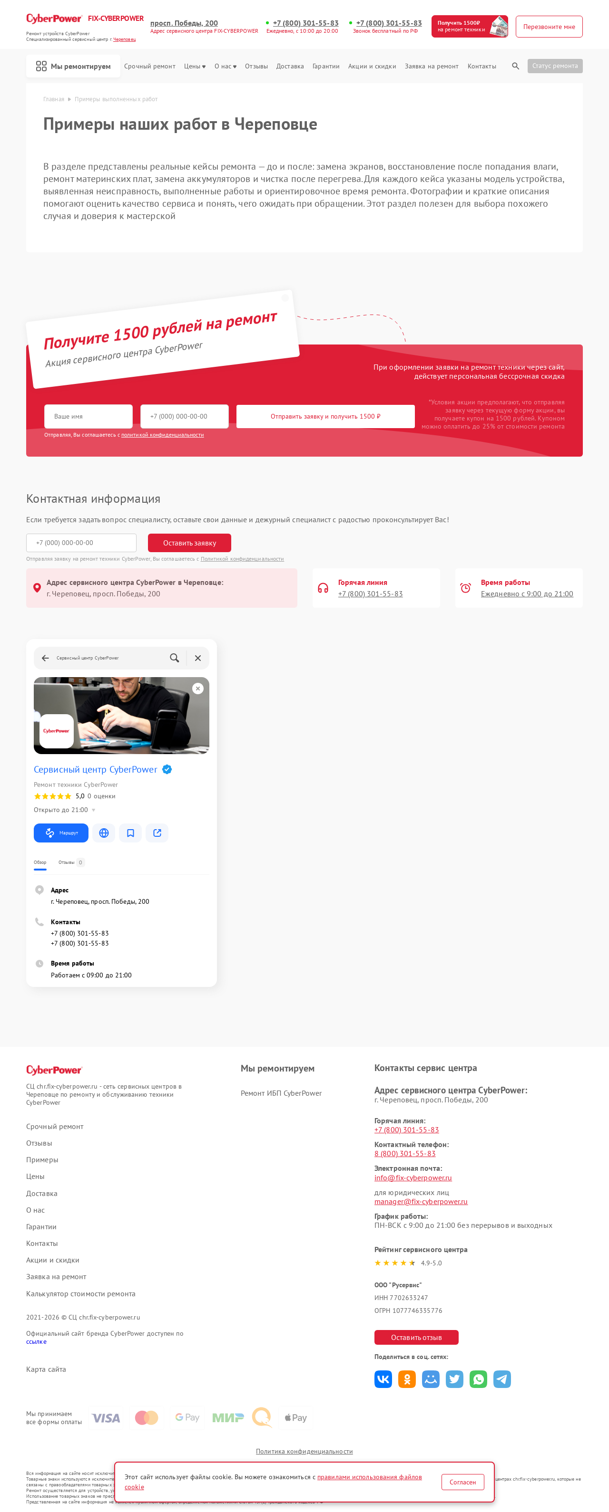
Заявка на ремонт (432, 66)
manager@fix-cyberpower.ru (421, 1201)
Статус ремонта (555, 65)
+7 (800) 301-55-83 (306, 23)
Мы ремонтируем (73, 66)
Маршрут (61, 833)
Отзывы (256, 66)
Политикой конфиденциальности (243, 558)
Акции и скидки (372, 66)
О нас (226, 66)
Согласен (463, 1482)
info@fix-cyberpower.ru (413, 1177)
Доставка (290, 66)
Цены (195, 66)
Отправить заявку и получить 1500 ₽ (326, 416)
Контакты (482, 66)
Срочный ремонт (149, 66)
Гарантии (326, 66)
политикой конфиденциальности (162, 434)
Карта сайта (46, 1369)
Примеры (42, 1159)
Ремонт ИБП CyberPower (281, 1093)
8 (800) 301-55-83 (405, 1153)
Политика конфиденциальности (304, 1451)
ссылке (36, 1341)
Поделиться (383, 1379)
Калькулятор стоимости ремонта (81, 1293)
